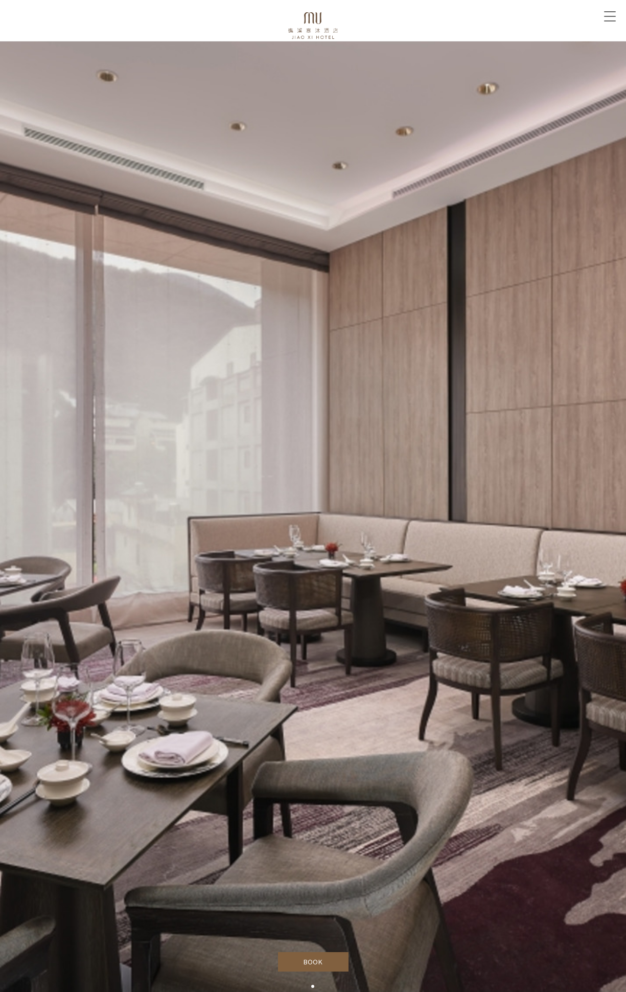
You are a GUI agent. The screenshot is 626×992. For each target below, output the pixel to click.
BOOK (313, 961)
